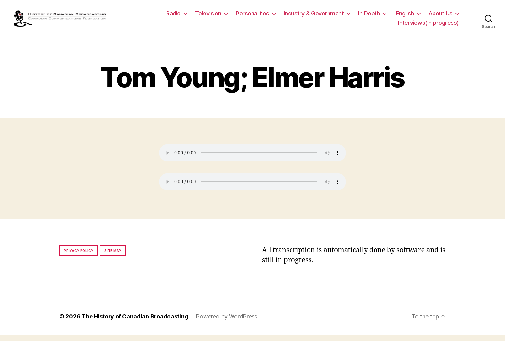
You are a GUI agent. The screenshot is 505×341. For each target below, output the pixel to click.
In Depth (369, 16)
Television (208, 16)
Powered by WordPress (226, 322)
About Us (440, 16)
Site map (112, 257)
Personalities (252, 16)
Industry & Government (314, 16)
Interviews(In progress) (428, 26)
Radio (173, 16)
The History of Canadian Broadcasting (134, 322)
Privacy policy (78, 257)
